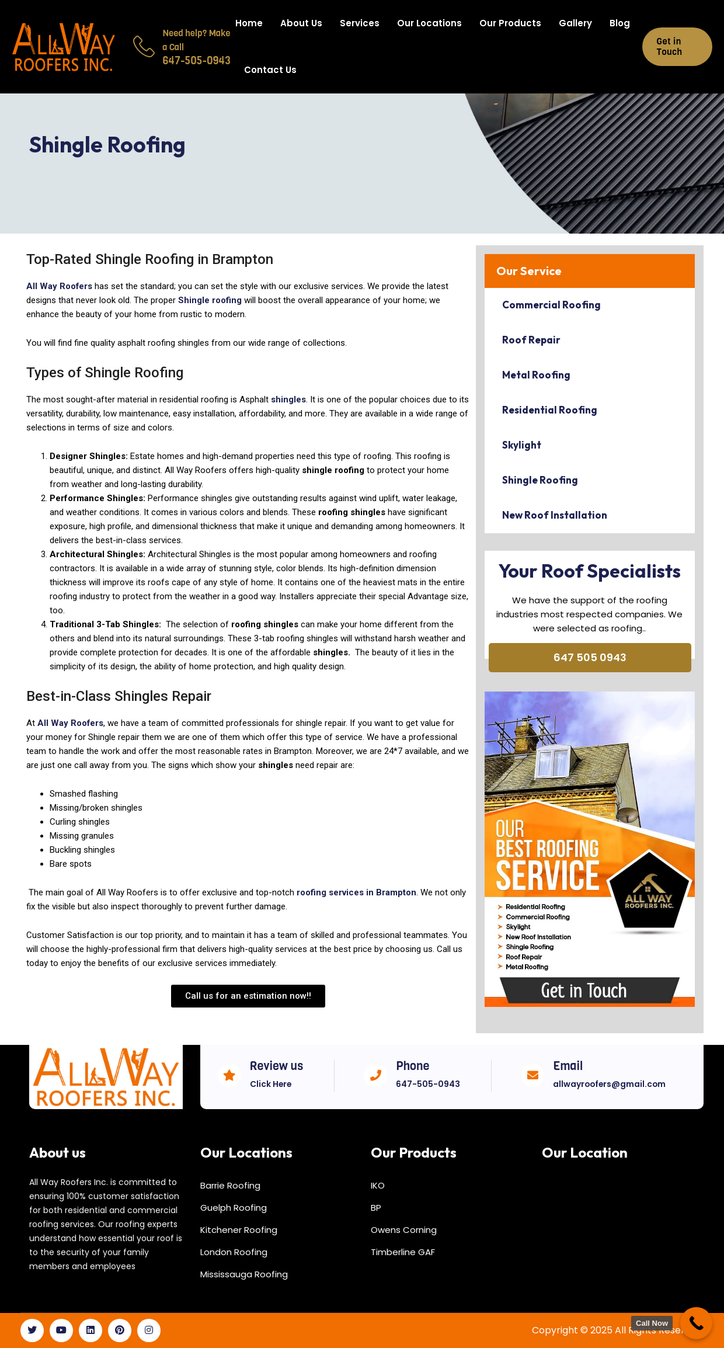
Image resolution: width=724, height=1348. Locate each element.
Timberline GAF (403, 1252)
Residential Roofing (549, 410)
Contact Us (270, 70)
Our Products (510, 23)
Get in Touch (670, 47)
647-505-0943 (428, 1084)
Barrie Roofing (230, 1185)
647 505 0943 (590, 657)
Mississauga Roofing (244, 1274)
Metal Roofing (536, 375)
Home (249, 23)
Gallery (575, 23)
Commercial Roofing (551, 304)
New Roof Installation (554, 515)
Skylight (521, 445)
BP (376, 1207)
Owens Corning (404, 1230)
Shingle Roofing (540, 480)
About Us (301, 23)
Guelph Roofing (233, 1207)
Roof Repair (531, 339)
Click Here (271, 1084)
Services (360, 23)
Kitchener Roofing (238, 1230)
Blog (620, 23)
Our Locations (429, 23)
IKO (378, 1185)
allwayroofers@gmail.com (610, 1084)
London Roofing (233, 1252)
